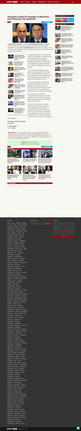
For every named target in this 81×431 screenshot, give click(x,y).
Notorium (15, 236)
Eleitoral (19, 225)
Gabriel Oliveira (10, 264)
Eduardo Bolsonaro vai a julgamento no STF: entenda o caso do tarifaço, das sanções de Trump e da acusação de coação (29, 177)
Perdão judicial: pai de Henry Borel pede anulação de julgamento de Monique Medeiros (13, 176)
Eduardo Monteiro (11, 331)
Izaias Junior (17, 356)
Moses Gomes (10, 386)
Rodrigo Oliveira (18, 405)
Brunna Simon (14, 260)
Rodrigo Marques (11, 405)
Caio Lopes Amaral (22, 313)
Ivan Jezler (23, 354)
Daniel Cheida (16, 321)
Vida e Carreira (10, 244)
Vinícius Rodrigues (11, 421)
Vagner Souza (16, 417)
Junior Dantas (10, 362)
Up (24, 227)
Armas (9, 232)
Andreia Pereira (10, 274)
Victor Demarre (17, 419)
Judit (15, 252)
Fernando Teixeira (18, 339)
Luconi (9, 291)
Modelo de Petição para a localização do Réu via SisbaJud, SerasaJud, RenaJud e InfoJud (67, 63)
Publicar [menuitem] (50, 2)
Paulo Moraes (16, 394)
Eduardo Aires (23, 329)
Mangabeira (13, 232)
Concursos (16, 227)
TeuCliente (9, 415)
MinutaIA (20, 291)
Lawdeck (9, 366)
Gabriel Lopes (24, 342)
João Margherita (10, 360)
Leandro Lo (16, 240)
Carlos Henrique (22, 276)
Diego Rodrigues (11, 238)
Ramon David (23, 295)
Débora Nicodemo (22, 278)
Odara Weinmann (17, 293)
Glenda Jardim (10, 348)
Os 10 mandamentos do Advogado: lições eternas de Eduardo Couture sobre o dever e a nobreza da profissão (19, 57)
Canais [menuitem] (34, 2)
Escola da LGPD (23, 335)
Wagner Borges (18, 421)
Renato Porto (10, 403)
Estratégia (19, 250)
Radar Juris (14, 399)
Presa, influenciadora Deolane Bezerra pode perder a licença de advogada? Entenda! (18, 63)
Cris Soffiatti (10, 236)
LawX (22, 266)
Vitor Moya (15, 303)
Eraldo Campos (18, 333)
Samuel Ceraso (10, 411)
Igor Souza (9, 352)
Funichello (9, 284)
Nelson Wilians (10, 293)
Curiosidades (23, 223)
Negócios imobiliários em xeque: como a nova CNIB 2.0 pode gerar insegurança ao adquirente (20, 86)
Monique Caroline (11, 248)
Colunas (15, 317)
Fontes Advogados (11, 282)
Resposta (25, 297)
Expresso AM (10, 337)
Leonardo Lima (17, 289)
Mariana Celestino (11, 268)
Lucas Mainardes (11, 370)
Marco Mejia (17, 376)
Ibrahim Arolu (23, 350)
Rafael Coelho (10, 401)
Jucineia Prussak (10, 252)
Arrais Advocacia (11, 309)
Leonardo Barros (23, 366)
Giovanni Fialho (10, 346)
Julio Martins (24, 225)
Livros (23, 232)
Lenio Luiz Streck (15, 366)
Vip (8, 225)
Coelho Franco (10, 317)
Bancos (9, 260)
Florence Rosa (10, 341)
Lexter (16, 368)
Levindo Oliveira (10, 368)
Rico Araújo (22, 403)
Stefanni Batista (17, 413)
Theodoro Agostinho (18, 256)
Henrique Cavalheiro (11, 286)
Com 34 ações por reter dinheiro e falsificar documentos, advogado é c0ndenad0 (19, 75)
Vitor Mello (9, 258)
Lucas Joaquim (24, 289)
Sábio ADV (24, 413)
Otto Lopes (10, 390)
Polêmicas (18, 223)
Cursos (9, 231)
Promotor (16, 397)
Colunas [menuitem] (27, 2)
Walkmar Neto (15, 258)
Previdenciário (17, 295)
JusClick (19, 362)
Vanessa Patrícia (23, 417)
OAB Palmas (10, 388)
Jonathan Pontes (10, 358)
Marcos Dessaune (11, 378)
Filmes (25, 231)
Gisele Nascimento (18, 346)
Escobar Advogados (23, 262)
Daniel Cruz (16, 262)
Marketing (18, 229)
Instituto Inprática (21, 352)
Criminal (20, 227)
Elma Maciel (24, 331)
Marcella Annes (17, 374)
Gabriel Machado (11, 344)
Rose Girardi (24, 299)
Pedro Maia (10, 396)
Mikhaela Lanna (17, 384)
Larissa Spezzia (10, 289)
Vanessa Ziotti (10, 419)
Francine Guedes (19, 282)
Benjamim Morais (11, 311)
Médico (17, 248)
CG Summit (16, 313)
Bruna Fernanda (18, 311)
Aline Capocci (24, 272)
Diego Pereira (24, 325)
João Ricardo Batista (11, 287)
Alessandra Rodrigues (11, 305)
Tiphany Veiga (21, 415)
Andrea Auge (10, 240)
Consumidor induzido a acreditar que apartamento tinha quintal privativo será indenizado (13, 160)
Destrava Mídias (10, 325)
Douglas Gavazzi (10, 327)
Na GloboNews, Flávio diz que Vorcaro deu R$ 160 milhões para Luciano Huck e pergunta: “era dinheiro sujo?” (19, 103)
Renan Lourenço (10, 297)
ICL (18, 350)
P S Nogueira (15, 390)
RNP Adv (9, 399)
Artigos (13, 223)
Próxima (50, 216)
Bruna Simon (10, 313)
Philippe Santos (10, 295)
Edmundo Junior (10, 329)
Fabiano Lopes (10, 246)
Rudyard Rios (15, 301)
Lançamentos (10, 227)
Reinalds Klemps (22, 240)
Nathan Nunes (16, 386)
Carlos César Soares (18, 315)
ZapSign (22, 423)
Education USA (18, 331)
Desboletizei (18, 323)
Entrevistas (16, 244)
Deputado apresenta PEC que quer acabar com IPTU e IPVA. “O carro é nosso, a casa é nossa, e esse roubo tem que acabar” (45, 160)
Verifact (25, 248)
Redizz (15, 401)
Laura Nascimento (23, 364)
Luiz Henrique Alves (17, 372)
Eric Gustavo (10, 335)
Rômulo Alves (21, 409)
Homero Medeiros (11, 350)
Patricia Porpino (18, 268)
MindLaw (23, 384)
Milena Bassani (10, 256)
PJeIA (20, 390)
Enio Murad (10, 280)
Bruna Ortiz (25, 311)
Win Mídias (18, 272)
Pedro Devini (24, 293)
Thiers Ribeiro (15, 415)
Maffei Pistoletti (10, 374)
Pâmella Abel (22, 397)
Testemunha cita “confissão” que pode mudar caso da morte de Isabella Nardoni (67, 74)
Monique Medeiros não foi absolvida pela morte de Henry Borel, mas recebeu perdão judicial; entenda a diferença (19, 97)
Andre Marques (10, 307)
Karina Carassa (10, 364)
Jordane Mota (17, 358)
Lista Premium (21, 368)
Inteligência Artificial (11, 229)
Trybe (20, 270)
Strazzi (15, 225)
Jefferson (9, 242)
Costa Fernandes (17, 319)
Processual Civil (10, 397)
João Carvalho (23, 358)
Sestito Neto (16, 411)
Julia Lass (19, 360)
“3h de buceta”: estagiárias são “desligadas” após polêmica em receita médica (67, 34)
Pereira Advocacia (23, 396)
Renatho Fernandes (18, 297)
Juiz (15, 360)
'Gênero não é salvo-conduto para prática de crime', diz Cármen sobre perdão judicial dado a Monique (44, 176)
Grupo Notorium (17, 348)
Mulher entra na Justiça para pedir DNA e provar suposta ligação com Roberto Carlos (19, 80)
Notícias (9, 146)
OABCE (15, 388)
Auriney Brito (17, 309)
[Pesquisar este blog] (37, 224)
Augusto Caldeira (18, 274)
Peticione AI (10, 270)
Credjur (14, 250)
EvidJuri (14, 280)
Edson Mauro (17, 329)
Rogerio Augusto (17, 299)
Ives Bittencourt (10, 356)
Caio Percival (10, 276)
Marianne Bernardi (16, 380)
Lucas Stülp (23, 370)
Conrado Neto (21, 317)
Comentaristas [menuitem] (42, 2)
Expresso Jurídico (17, 337)
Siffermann (9, 303)
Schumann (22, 242)
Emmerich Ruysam (11, 333)
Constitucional (10, 319)
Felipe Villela (19, 280)
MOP (23, 372)
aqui (13, 121)
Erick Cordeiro (16, 335)
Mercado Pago (10, 384)
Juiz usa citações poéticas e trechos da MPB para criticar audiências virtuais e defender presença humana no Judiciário (19, 110)
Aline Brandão (22, 258)
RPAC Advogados (15, 242)
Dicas (11, 225)
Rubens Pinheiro (10, 409)
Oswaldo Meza (20, 388)
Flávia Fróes (16, 341)
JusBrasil (23, 246)
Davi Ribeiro (10, 278)
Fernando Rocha (10, 339)
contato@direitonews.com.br (21, 138)
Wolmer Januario (18, 238)
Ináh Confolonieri (11, 354)
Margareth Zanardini (19, 378)
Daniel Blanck (10, 262)
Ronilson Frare (17, 407)
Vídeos (20, 234)
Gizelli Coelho (17, 264)
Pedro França (23, 394)
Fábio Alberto (10, 342)
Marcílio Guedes (10, 234)
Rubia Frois (10, 301)
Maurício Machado (17, 382)
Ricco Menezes (10, 299)
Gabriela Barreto (18, 344)
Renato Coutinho (21, 401)
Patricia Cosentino (11, 392)
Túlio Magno (10, 417)
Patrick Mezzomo (19, 392)
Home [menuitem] (22, 2)
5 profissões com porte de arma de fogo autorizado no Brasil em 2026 (19, 91)
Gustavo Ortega (15, 284)
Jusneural (24, 362)
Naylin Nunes (23, 386)
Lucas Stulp (17, 370)
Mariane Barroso (14, 291)
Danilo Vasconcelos (11, 323)
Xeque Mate (17, 423)
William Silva (10, 250)
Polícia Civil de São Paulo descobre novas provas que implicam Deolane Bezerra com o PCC (20, 69)
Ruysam (16, 409)
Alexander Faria (20, 305)
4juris (19, 303)
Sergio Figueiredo (22, 301)
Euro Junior (22, 244)
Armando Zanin (21, 307)
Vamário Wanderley (11, 272)
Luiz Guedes (10, 372)
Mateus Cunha (24, 380)
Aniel (15, 307)
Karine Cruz (16, 364)
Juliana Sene (18, 287)
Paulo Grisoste (10, 394)
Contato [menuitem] (56, 2)
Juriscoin (18, 232)
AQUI (27, 142)
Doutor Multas (17, 327)
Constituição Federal (15, 135)
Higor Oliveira (20, 236)
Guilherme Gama (11, 266)
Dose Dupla (15, 278)
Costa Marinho (10, 321)
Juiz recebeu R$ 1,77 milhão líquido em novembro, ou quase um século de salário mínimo (67, 80)
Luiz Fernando (20, 252)
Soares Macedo (10, 413)
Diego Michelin (17, 325)
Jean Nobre (23, 356)
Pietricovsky (15, 270)
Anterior (9, 216)
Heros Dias (24, 348)
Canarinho (15, 276)
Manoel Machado (11, 254)
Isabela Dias (17, 354)
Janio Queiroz (17, 266)
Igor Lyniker (19, 286)
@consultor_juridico (15, 44)
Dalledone (23, 229)
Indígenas (14, 352)
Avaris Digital (23, 309)
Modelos (13, 231)
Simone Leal (22, 411)
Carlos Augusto (10, 315)
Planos (21, 248)
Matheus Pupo (10, 382)
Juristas (15, 362)
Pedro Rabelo (15, 396)
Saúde (16, 234)
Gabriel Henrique (17, 342)
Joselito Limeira (17, 246)
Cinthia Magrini (21, 260)
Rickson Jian (16, 403)
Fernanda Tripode (19, 231)
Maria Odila (10, 380)
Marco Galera (17, 254)
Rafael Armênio (20, 399)
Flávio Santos (22, 341)
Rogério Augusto (11, 407)
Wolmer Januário (11, 423)
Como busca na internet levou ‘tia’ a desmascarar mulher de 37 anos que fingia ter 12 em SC (30, 160)
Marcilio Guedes (10, 376)
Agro (24, 234)
